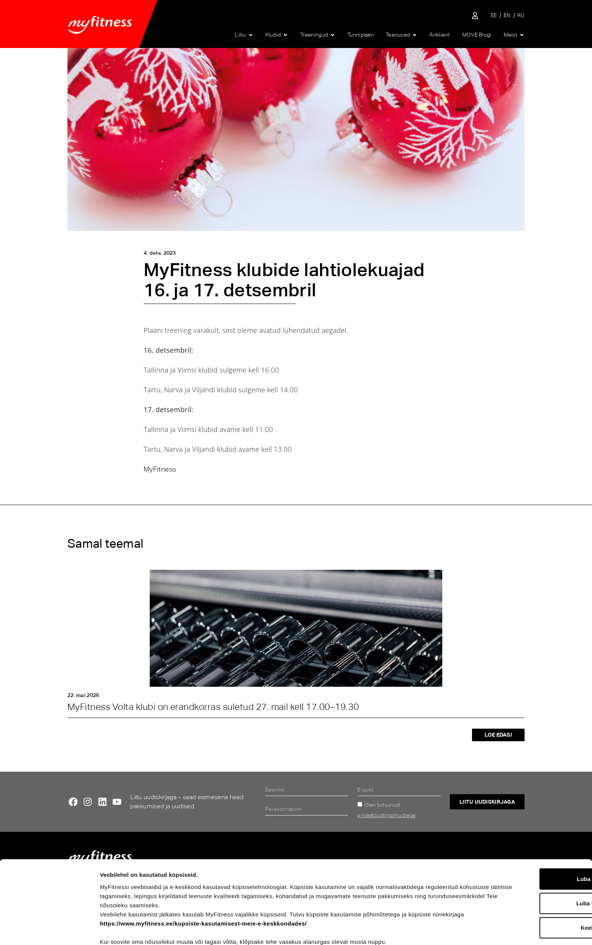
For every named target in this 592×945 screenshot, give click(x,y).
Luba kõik (528, 842)
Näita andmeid (398, 930)
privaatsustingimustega (386, 815)
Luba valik (528, 866)
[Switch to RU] (521, 15)
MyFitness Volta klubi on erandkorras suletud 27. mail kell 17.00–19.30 (213, 707)
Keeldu (528, 891)
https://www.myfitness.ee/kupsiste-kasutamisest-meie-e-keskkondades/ (236, 887)
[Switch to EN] (507, 15)
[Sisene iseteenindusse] (475, 15)
